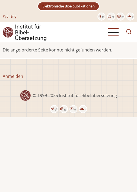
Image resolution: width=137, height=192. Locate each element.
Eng (13, 16)
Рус (5, 16)
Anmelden (13, 76)
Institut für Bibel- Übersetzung (31, 32)
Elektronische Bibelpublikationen (68, 6)
